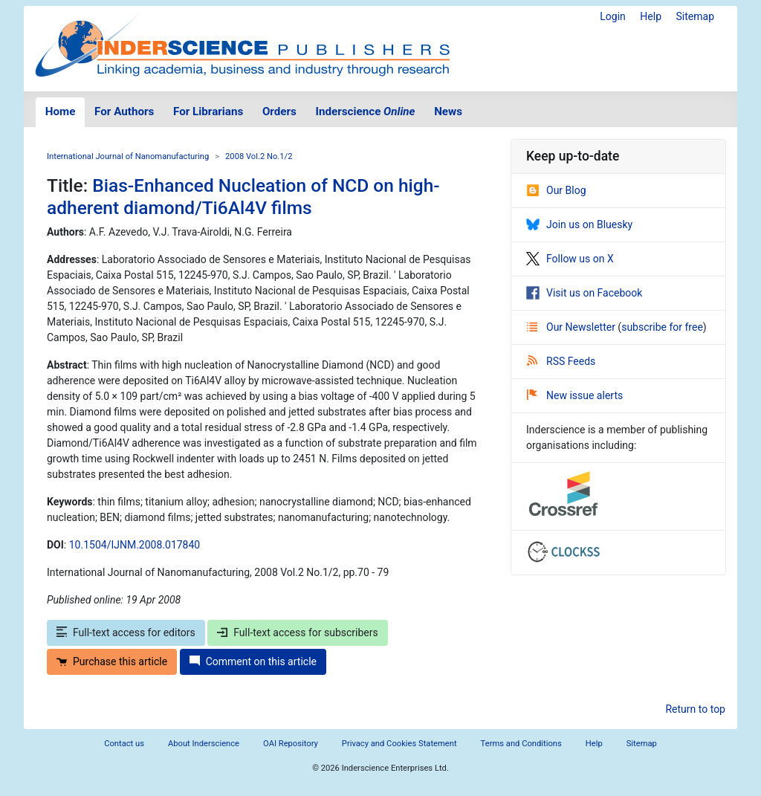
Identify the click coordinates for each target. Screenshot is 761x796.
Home (60, 111)
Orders (279, 111)
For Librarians (208, 111)
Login (613, 16)
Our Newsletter (572, 327)
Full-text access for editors (125, 632)
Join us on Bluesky (579, 224)
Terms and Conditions (521, 743)
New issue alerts (575, 395)
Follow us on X (570, 259)
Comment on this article (253, 661)
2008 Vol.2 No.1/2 (258, 156)
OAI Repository (290, 743)
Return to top (695, 709)
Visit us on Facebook (584, 293)
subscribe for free (662, 327)
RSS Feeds (561, 361)
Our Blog (556, 190)
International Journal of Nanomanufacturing (128, 156)
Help (650, 16)
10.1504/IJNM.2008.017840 (134, 545)
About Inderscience (203, 743)
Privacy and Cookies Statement (399, 743)
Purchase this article (111, 661)
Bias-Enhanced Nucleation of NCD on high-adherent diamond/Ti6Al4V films (243, 196)
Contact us (124, 743)
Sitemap (695, 16)
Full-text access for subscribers (297, 632)
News (448, 111)
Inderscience (365, 111)
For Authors (124, 111)
